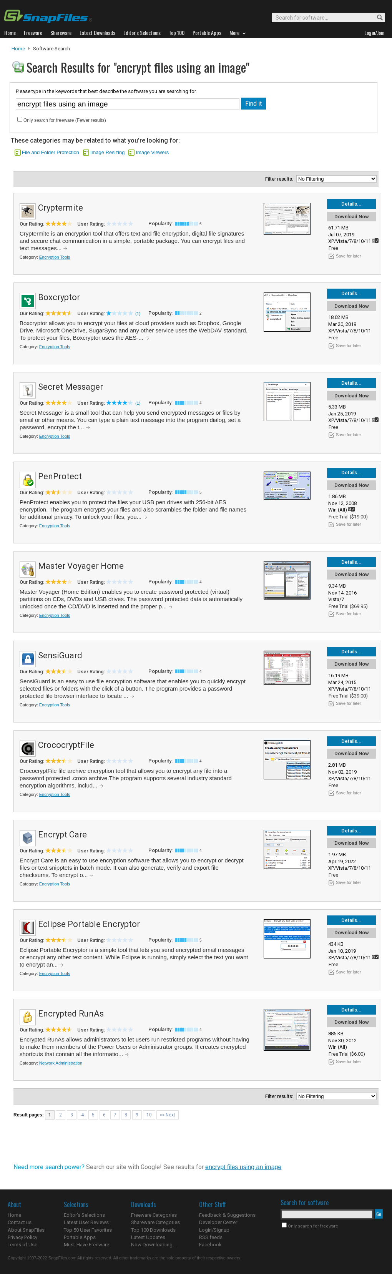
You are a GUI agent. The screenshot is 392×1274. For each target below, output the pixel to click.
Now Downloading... (153, 1244)
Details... (351, 204)
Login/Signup (214, 1230)
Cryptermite (60, 208)
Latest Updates (148, 1237)
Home (18, 48)
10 (149, 1115)
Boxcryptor (59, 297)
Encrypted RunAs (71, 1013)
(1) (137, 313)
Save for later (348, 256)
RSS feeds (211, 1237)
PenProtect (60, 476)
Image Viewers (152, 152)
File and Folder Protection (50, 152)
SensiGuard (60, 655)
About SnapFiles (26, 1230)
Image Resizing (107, 152)
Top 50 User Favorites (88, 1230)
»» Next (167, 1115)
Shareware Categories (155, 1222)
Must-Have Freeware (86, 1244)
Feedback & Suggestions (227, 1215)
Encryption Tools (54, 257)
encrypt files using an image (243, 1167)
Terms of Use (22, 1244)
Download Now (351, 216)
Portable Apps (80, 1237)
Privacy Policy (22, 1237)
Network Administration (61, 1063)
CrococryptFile (66, 745)
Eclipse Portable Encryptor (89, 924)
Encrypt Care (62, 834)
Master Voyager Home (81, 566)
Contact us (20, 1222)
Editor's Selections (84, 1215)
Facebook (210, 1244)
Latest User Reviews (86, 1222)
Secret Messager (70, 387)
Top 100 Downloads (153, 1230)
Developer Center (218, 1222)
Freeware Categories (154, 1215)
